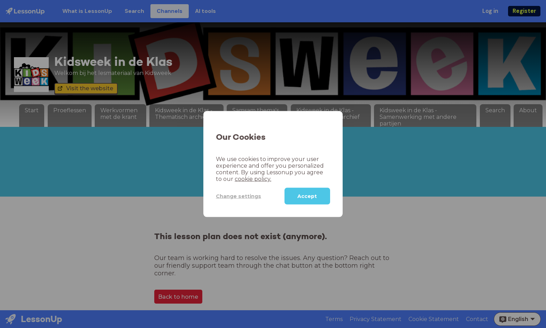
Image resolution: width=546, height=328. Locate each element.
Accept (307, 196)
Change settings (238, 196)
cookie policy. (253, 179)
